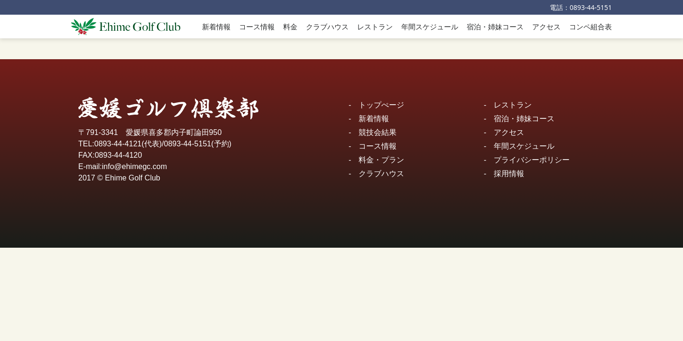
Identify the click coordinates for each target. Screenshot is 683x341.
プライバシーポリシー (532, 160)
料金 (290, 26)
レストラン (375, 26)
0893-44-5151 (591, 7)
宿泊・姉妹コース (495, 26)
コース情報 (257, 26)
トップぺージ (381, 105)
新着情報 (216, 26)
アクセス (546, 26)
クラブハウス (327, 26)
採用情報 (509, 174)
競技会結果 (378, 132)
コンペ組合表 (590, 26)
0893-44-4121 (118, 144)
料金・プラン (381, 160)
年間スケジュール (429, 26)
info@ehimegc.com (134, 166)
